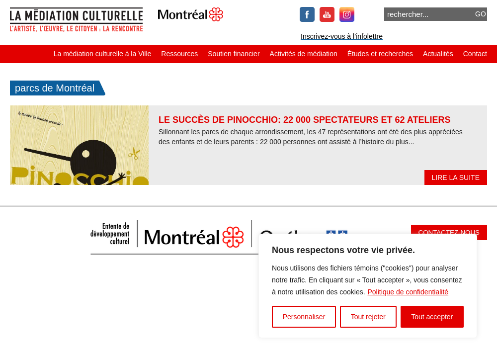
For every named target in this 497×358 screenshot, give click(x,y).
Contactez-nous (449, 232)
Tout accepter (432, 317)
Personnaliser (304, 317)
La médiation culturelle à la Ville (103, 54)
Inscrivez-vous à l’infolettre (342, 36)
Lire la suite (456, 177)
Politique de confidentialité (407, 292)
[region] (367, 286)
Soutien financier (233, 54)
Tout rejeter (368, 317)
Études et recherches (380, 54)
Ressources (179, 54)
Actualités (438, 54)
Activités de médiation (303, 54)
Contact (475, 54)
